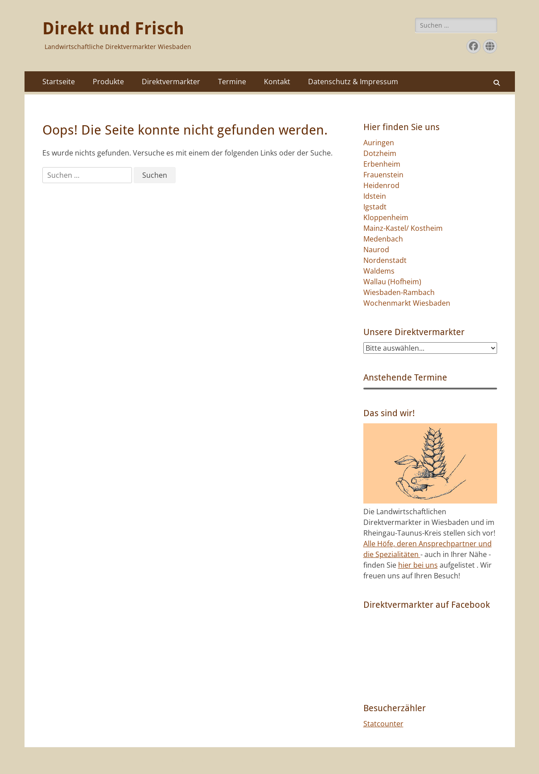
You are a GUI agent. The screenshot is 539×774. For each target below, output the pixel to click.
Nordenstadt (385, 260)
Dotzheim (379, 153)
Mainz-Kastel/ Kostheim (403, 228)
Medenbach (383, 239)
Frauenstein (383, 175)
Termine (232, 81)
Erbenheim (381, 164)
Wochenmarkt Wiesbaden (406, 303)
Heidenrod (381, 185)
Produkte (108, 81)
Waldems (379, 271)
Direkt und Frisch (113, 28)
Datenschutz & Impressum (353, 81)
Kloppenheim (385, 217)
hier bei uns (418, 565)
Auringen (378, 142)
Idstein (374, 196)
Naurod (376, 249)
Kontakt (277, 81)
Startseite (58, 81)
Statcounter (383, 724)
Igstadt (375, 207)
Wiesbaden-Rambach (399, 292)
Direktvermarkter (171, 81)
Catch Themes (385, 760)
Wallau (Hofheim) (392, 282)
